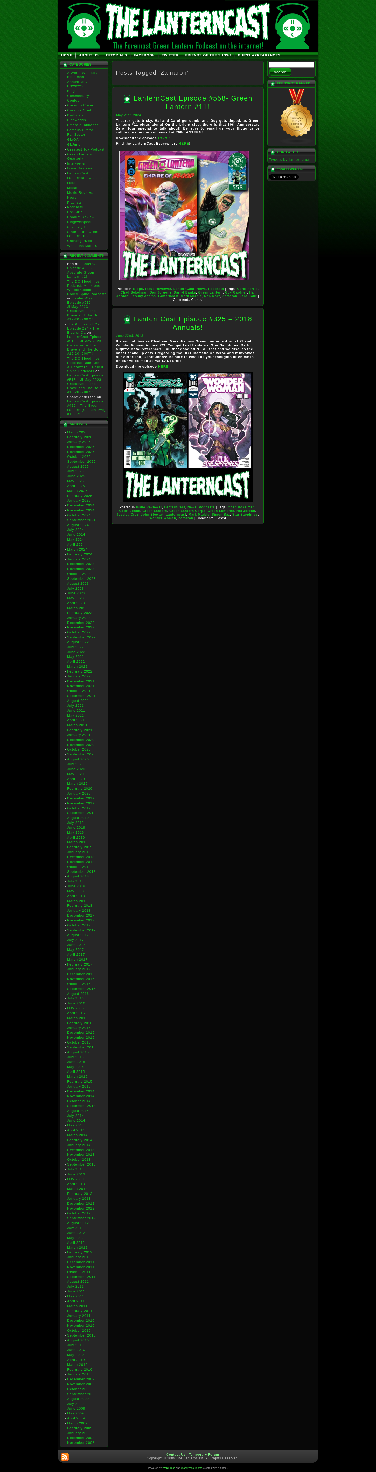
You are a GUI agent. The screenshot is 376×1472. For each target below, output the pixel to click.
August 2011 (78, 1281)
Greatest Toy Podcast (86, 149)
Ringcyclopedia (80, 222)
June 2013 (76, 1174)
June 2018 (76, 886)
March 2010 (77, 1365)
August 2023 (78, 583)
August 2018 (78, 876)
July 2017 (75, 940)
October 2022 (79, 632)
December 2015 (81, 1032)
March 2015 (77, 1076)
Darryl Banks (185, 292)
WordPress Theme (192, 1468)
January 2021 (79, 735)
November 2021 (81, 686)
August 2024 (78, 525)
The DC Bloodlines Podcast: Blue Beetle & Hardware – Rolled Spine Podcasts (85, 364)
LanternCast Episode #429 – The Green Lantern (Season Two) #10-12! (86, 407)
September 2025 (81, 461)
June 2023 (76, 593)
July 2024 (75, 530)
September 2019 (81, 813)
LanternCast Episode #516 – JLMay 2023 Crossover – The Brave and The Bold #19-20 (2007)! (84, 308)
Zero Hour (248, 296)
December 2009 (81, 1379)
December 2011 (81, 1262)
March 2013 (77, 1189)
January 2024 (79, 559)
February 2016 (80, 1023)
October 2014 (79, 1101)
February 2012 (80, 1252)
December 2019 (81, 798)
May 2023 (75, 598)
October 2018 (79, 867)
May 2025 (75, 481)
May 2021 (75, 715)
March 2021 (77, 725)
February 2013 (80, 1194)
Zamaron (230, 296)
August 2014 (78, 1111)
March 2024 (77, 549)
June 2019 (76, 828)
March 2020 (77, 783)
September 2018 (81, 872)
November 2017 (81, 920)
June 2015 (76, 1062)
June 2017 (76, 945)
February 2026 (80, 437)
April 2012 (76, 1243)
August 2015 (78, 1052)
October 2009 (79, 1389)
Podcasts (75, 207)
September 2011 (81, 1277)
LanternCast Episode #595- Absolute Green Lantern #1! (84, 270)
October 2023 (79, 574)
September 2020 (81, 754)
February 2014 (80, 1140)
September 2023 (81, 579)
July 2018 (75, 881)
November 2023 (81, 569)
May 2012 (75, 1238)
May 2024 (75, 539)
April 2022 (76, 661)
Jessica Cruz (127, 514)
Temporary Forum (204, 1454)
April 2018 (76, 896)
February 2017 (80, 964)
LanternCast (77, 173)
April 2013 (76, 1184)
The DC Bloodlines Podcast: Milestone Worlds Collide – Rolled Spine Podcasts (87, 288)
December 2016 (81, 974)
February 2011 (80, 1311)
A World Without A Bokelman (83, 75)
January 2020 (79, 793)
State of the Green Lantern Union (83, 234)
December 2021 (81, 681)
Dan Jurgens (160, 292)
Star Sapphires (245, 514)
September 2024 (81, 520)
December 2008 (81, 1438)
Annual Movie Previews (79, 84)
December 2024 (81, 505)
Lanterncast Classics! (86, 178)
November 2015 (81, 1037)
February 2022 (80, 671)
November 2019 (81, 803)
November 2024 (81, 510)
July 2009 (75, 1404)
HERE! (164, 138)
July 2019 (75, 823)
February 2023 (80, 613)
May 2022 (75, 657)
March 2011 (77, 1306)
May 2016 (75, 1008)
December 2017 (81, 915)
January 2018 (79, 910)
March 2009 (77, 1423)
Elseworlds (76, 120)
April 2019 (76, 837)
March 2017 (77, 959)
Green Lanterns (221, 511)
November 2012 (81, 1208)
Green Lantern (210, 292)
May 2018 (75, 891)
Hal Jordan (245, 511)
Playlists (74, 202)
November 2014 (81, 1096)
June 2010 (76, 1350)
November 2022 (81, 627)
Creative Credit (80, 110)
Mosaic (73, 188)
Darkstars (75, 115)
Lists (71, 183)
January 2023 (79, 618)
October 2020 (79, 749)
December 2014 (81, 1091)
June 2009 (76, 1408)
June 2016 (76, 1003)
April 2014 (76, 1130)
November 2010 (81, 1325)
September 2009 (81, 1394)
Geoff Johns (129, 511)
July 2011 (75, 1286)
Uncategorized (79, 241)
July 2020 (75, 764)
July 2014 (75, 1116)
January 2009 (79, 1433)
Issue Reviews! (80, 168)
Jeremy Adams (143, 296)
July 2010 (75, 1345)
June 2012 (76, 1233)
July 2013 (75, 1169)
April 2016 (76, 1013)
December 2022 (81, 623)
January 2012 (79, 1257)
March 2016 (77, 1018)
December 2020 (81, 740)
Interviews (76, 163)
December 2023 (81, 564)
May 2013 (75, 1179)
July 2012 (75, 1228)
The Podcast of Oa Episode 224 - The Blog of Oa (83, 328)
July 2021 (75, 706)
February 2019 (80, 847)
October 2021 (79, 691)
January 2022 (79, 676)
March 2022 (77, 666)
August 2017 (78, 935)
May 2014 (75, 1125)
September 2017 (81, 930)
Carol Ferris (247, 289)
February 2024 (80, 554)
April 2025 (76, 486)
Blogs (72, 91)
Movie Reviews (80, 193)
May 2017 (75, 950)
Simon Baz (221, 514)
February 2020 (80, 788)
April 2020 (76, 779)
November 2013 (81, 1154)
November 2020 (81, 745)
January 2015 (79, 1086)
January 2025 (79, 500)
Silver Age (76, 227)
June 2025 (76, 476)
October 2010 (79, 1330)
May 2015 (75, 1067)
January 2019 (79, 852)
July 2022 (75, 647)
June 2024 (76, 535)
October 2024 (79, 515)
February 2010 (80, 1369)
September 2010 (81, 1335)
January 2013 (79, 1199)
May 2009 (75, 1413)
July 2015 (75, 1057)
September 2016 (81, 989)
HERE (184, 143)
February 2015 (80, 1081)
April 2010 (76, 1360)
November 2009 (81, 1384)
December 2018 (81, 857)
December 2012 (81, 1203)
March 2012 (77, 1247)
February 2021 (80, 730)
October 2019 (79, 808)
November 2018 (81, 862)
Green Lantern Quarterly (79, 156)
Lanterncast (168, 296)
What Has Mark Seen (85, 246)
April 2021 (76, 720)
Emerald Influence (83, 125)
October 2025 (79, 457)
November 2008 (81, 1443)
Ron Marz (212, 296)
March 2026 (77, 432)
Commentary (78, 96)
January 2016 (79, 1028)
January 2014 (79, 1145)
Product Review (80, 217)
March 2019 (77, 842)
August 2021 (78, 701)
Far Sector (76, 135)
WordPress (168, 1468)
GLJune (74, 144)
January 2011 (79, 1316)
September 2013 (81, 1164)
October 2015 (79, 1042)
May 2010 (75, 1355)
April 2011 (76, 1301)
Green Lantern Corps (187, 511)
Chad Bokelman (134, 292)
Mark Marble (191, 296)
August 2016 (78, 994)
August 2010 (78, 1340)
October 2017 (79, 925)
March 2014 (77, 1135)
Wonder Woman (162, 518)
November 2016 (81, 979)
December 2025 (81, 447)
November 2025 (81, 452)
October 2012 (79, 1213)
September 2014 (81, 1106)
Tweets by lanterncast (289, 160)
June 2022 (76, 652)
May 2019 (75, 832)
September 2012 (81, 1218)
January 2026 (79, 442)
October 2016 (79, 984)
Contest (74, 100)
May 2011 (75, 1296)
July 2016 (75, 998)
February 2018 (80, 906)
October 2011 (79, 1272)
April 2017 (76, 954)
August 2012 (78, 1223)
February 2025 (80, 496)
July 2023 (75, 588)
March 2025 (77, 491)
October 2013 (79, 1159)
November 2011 (81, 1267)
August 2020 (78, 759)
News (72, 197)
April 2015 (76, 1072)
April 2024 (76, 544)
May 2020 (75, 774)
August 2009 (78, 1399)
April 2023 (76, 603)
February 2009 (80, 1428)
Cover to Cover (80, 105)
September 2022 (81, 637)
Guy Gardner (236, 292)
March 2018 (77, 901)
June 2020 (76, 769)
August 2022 (78, 642)
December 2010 (81, 1321)
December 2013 (81, 1150)
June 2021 (76, 710)
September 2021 (81, 696)
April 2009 (76, 1418)
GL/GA (73, 139)
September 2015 (81, 1047)
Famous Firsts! (80, 130)
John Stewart (152, 514)
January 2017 (79, 969)
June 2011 (76, 1291)
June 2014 (76, 1121)
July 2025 (75, 471)
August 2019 (78, 818)
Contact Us (175, 1454)
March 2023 (77, 608)
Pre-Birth (75, 212)
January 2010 (79, 1374)
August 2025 (78, 466)
